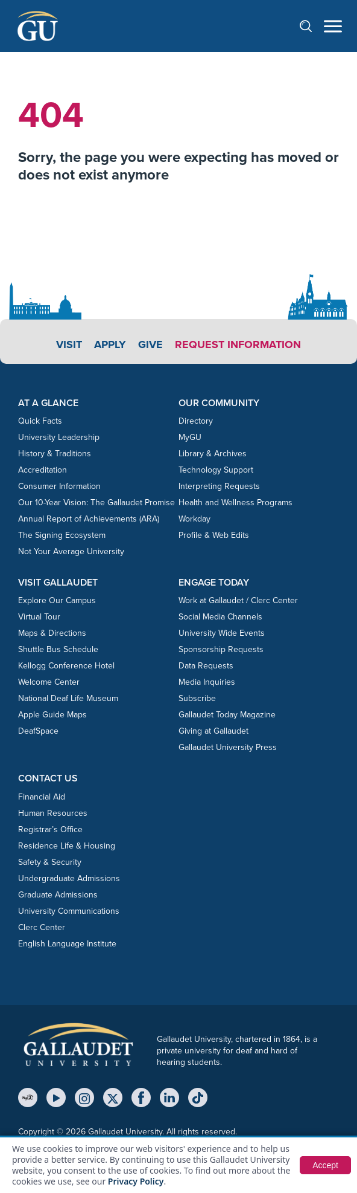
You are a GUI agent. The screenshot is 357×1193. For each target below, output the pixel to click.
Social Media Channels (220, 616)
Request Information (238, 344)
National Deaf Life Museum (68, 698)
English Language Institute (67, 943)
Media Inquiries (206, 682)
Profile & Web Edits (213, 535)
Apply (110, 344)
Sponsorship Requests (221, 649)
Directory (195, 421)
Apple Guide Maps (52, 714)
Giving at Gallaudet (213, 731)
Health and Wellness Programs (235, 502)
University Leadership (59, 437)
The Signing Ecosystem (62, 535)
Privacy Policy (136, 1181)
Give (150, 344)
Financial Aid (41, 796)
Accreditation (42, 470)
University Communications (68, 911)
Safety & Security (49, 862)
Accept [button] (325, 1165)
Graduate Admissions (58, 894)
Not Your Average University (71, 551)
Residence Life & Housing (66, 845)
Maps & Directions (52, 633)
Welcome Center (49, 682)
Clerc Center (41, 927)
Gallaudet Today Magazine (227, 714)
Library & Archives (212, 453)
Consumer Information (59, 486)
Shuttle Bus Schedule (58, 649)
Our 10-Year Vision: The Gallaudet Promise (96, 502)
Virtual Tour (39, 616)
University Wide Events (221, 633)
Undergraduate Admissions (69, 878)
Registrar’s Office (50, 829)
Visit (69, 344)
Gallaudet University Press (227, 747)
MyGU (189, 437)
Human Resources (52, 813)
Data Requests (205, 665)
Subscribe (197, 698)
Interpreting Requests (219, 486)
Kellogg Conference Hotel (66, 665)
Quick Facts (40, 421)
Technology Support (215, 470)
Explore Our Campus (57, 600)
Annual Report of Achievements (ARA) (88, 518)
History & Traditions (54, 453)
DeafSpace (38, 731)
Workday (194, 518)
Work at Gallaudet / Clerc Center (238, 600)
